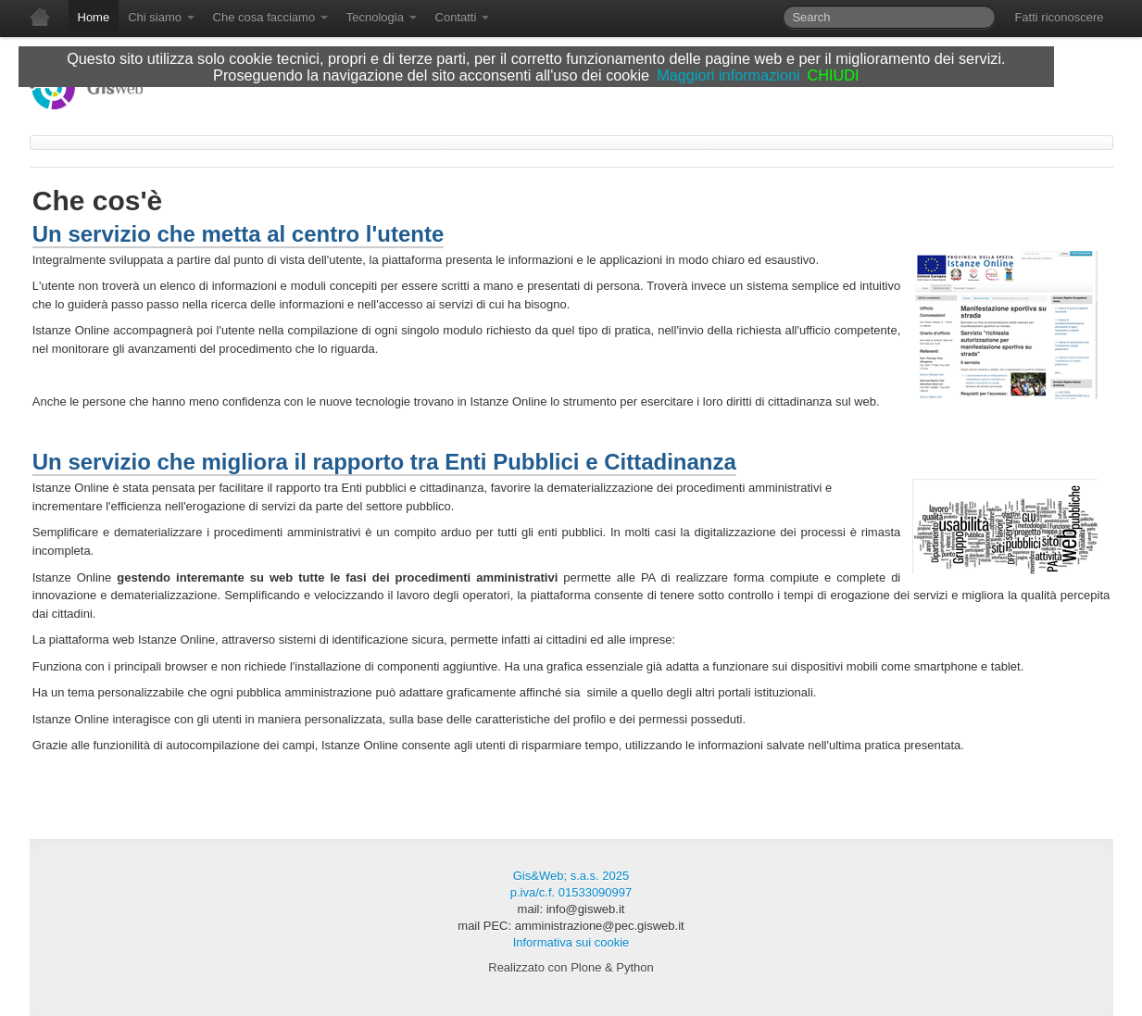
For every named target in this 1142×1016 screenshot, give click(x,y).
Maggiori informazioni (728, 75)
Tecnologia (381, 17)
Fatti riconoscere (1058, 17)
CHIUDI (834, 75)
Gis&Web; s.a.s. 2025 (571, 876)
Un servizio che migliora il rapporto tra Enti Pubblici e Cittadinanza (384, 461)
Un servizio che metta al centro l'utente (238, 233)
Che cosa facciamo (270, 17)
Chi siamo (161, 17)
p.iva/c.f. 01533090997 (571, 892)
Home (94, 17)
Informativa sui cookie (571, 942)
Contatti (462, 17)
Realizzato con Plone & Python (571, 967)
